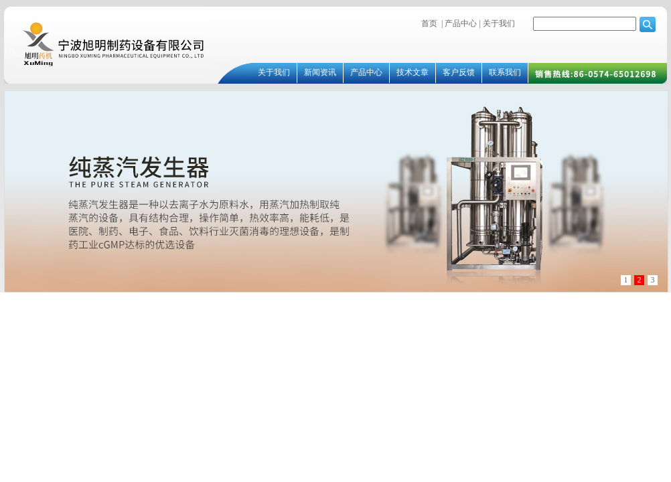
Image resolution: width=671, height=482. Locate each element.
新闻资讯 (320, 72)
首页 (429, 23)
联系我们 (505, 72)
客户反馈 (459, 72)
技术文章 (412, 72)
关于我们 (498, 23)
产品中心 (461, 23)
